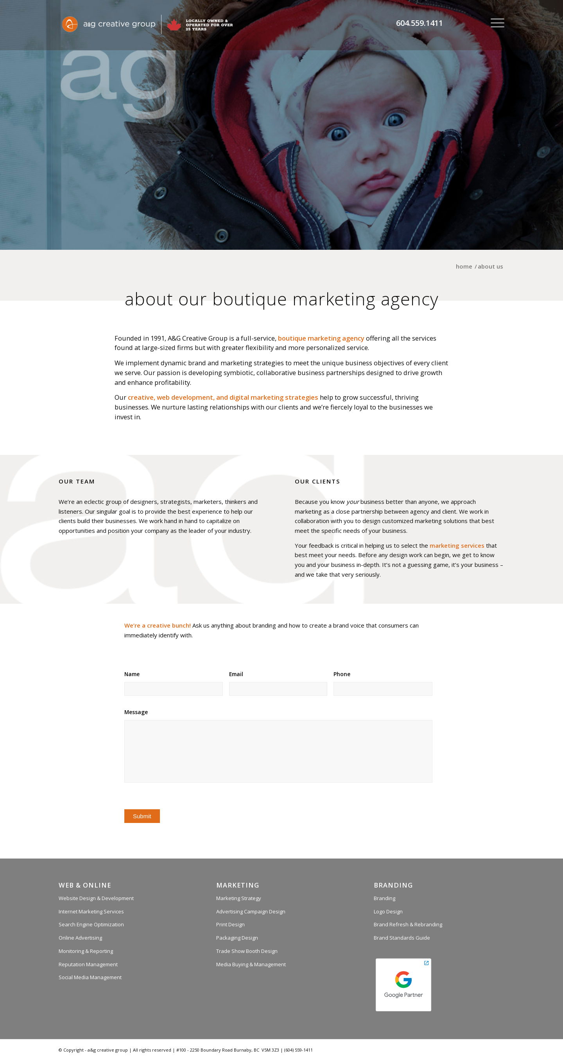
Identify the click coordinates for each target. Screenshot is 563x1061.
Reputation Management (88, 964)
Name (132, 674)
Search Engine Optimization (91, 924)
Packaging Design (237, 937)
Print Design (230, 924)
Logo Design (388, 911)
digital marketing (256, 397)
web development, (186, 397)
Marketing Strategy (238, 898)
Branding (384, 898)
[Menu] (495, 22)
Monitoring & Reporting (86, 951)
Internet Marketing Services (91, 911)
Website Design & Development (96, 898)
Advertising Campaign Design (250, 911)
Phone (341, 674)
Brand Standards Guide (402, 937)
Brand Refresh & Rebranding (408, 924)
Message (136, 712)
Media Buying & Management (251, 964)
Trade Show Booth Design (247, 951)
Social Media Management (90, 977)
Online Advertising (80, 937)
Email (236, 674)
